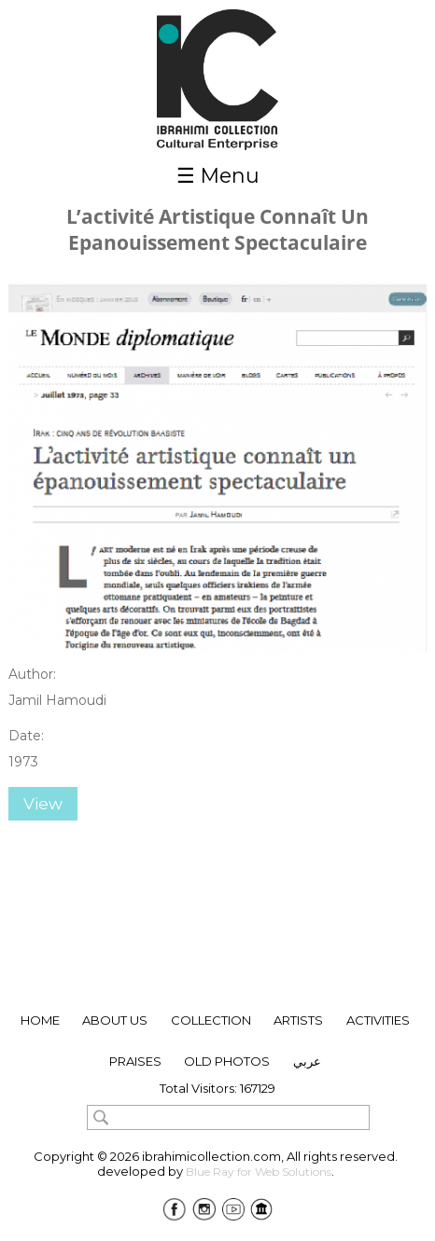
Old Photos (227, 1061)
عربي (307, 1061)
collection (211, 1020)
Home (40, 1020)
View (43, 803)
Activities (378, 1020)
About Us (114, 1020)
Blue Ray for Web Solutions (258, 1172)
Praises (135, 1061)
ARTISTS (298, 1020)
